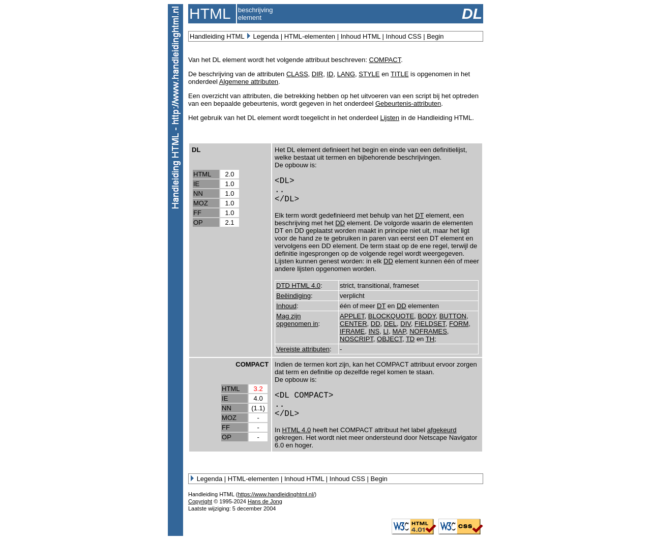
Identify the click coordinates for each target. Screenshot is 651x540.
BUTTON (452, 316)
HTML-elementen (309, 36)
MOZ (200, 203)
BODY (426, 316)
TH (430, 339)
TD (410, 339)
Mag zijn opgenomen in (297, 319)
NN (198, 193)
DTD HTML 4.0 (298, 285)
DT (419, 215)
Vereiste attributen (303, 349)
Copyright (200, 501)
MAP (399, 331)
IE (196, 184)
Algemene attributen (248, 81)
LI (386, 331)
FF (197, 213)
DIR (317, 74)
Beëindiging (293, 295)
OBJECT (389, 339)
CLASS (297, 74)
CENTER (353, 323)
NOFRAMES (428, 331)
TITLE (399, 74)
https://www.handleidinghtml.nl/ (276, 494)
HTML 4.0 (296, 430)
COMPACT (385, 60)
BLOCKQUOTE (391, 316)
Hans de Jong (265, 501)
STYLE (369, 74)
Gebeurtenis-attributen (408, 103)
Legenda (266, 36)
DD (340, 223)
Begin (435, 36)
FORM (458, 323)
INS (373, 331)
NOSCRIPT (356, 339)
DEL (390, 323)
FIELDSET (430, 323)
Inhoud (286, 306)
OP (198, 222)
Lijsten (389, 118)
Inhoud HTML (360, 36)
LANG (346, 74)
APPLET (352, 316)
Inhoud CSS (404, 36)
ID (330, 74)
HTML (202, 174)
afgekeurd (442, 430)
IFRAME (352, 331)
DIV (405, 323)
